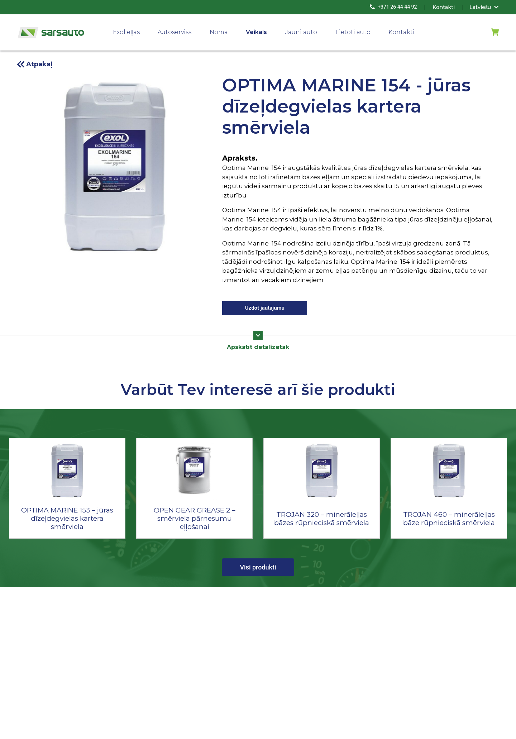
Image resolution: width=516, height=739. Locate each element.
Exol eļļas (126, 32)
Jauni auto (301, 32)
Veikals (256, 32)
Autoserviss (174, 32)
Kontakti (401, 32)
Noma (219, 32)
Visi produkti (258, 567)
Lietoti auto (353, 32)
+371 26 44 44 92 (393, 7)
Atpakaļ (39, 64)
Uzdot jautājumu (265, 308)
